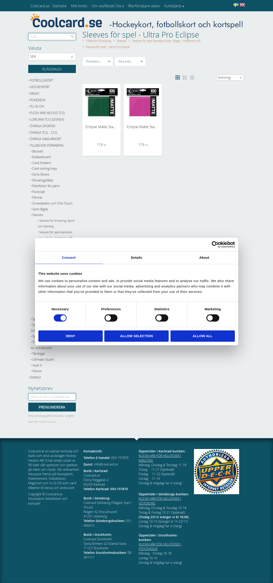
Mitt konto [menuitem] (79, 5)
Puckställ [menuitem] (38, 192)
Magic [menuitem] (35, 93)
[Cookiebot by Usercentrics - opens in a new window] (215, 244)
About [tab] (204, 257)
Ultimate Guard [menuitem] (43, 359)
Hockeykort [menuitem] (40, 87)
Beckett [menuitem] (37, 151)
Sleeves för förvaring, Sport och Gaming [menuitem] (56, 223)
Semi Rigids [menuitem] (40, 209)
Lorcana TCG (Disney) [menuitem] (47, 119)
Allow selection (136, 336)
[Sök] (72, 36)
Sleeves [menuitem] (37, 215)
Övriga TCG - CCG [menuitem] (43, 132)
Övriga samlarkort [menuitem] (45, 139)
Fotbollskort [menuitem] (41, 80)
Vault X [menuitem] (37, 365)
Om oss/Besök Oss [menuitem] (106, 5)
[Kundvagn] (52, 69)
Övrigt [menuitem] (35, 377)
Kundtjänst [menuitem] (172, 5)
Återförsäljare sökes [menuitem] (144, 5)
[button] (97, 61)
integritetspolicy (46, 421)
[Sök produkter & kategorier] (52, 36)
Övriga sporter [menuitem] (42, 126)
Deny (70, 336)
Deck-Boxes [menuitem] (40, 174)
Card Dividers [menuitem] (41, 163)
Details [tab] (136, 257)
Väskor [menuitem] (37, 371)
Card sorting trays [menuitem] (44, 168)
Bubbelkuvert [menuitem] (41, 157)
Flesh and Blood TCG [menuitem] (47, 113)
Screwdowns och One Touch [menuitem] (52, 203)
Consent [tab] (69, 257)
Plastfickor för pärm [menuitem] (46, 186)
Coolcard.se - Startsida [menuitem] (48, 5)
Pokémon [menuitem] (37, 100)
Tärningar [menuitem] (38, 353)
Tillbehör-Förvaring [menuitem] (47, 145)
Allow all (202, 336)
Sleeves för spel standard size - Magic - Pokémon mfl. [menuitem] (55, 235)
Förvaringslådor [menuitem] (43, 180)
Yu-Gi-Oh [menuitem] (37, 106)
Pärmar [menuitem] (37, 197)
